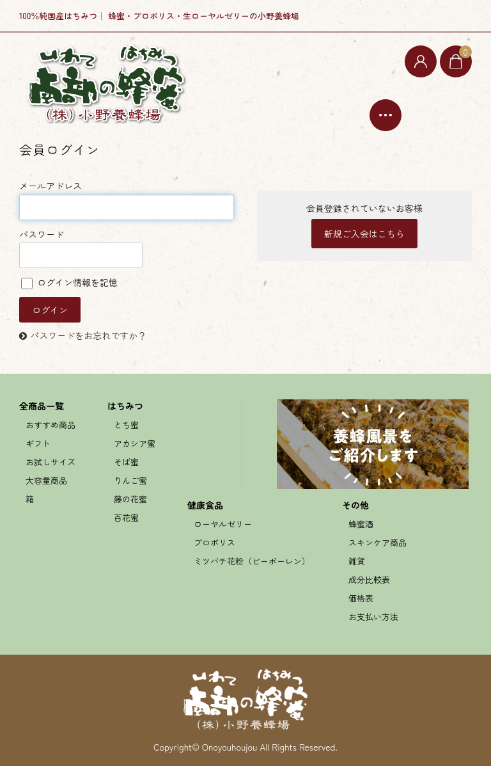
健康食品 (205, 505)
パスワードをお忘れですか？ (88, 335)
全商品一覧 (41, 405)
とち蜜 (126, 425)
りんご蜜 (130, 480)
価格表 (360, 598)
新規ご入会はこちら (364, 233)
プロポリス (214, 542)
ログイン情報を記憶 (69, 282)
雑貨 (356, 561)
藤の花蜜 (130, 499)
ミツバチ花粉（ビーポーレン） (252, 561)
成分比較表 (369, 579)
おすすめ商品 (50, 425)
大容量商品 (46, 480)
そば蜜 (126, 462)
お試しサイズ (50, 462)
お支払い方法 (373, 616)
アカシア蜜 (134, 443)
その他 (355, 505)
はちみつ (125, 405)
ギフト (38, 443)
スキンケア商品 (377, 542)
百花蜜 (126, 517)
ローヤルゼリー (223, 524)
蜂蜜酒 (360, 524)
